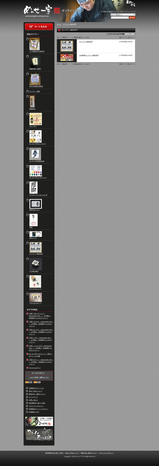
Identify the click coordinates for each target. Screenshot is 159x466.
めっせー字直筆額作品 (36, 161)
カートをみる (39, 26)
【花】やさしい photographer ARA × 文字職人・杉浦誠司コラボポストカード (41, 362)
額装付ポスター (34, 210)
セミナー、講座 (34, 91)
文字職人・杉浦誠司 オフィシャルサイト (39, 421)
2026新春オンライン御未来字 (89, 55)
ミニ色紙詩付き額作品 (36, 51)
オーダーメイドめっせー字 (38, 195)
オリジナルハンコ (35, 289)
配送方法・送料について (37, 394)
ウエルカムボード (35, 303)
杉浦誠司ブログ (34, 412)
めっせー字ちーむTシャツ (38, 177)
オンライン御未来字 (36, 254)
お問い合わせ (33, 400)
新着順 (132, 34)
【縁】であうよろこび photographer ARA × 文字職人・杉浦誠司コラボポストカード (40, 316)
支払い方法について (35, 391)
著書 (30, 227)
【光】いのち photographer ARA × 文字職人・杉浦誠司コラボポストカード (40, 340)
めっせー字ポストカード (37, 144)
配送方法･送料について (89, 453)
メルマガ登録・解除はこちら (39, 377)
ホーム (59, 24)
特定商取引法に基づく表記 (54, 453)
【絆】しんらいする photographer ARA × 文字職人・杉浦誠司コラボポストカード (40, 348)
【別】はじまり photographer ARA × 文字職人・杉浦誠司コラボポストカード (41, 332)
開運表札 (32, 109)
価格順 (127, 34)
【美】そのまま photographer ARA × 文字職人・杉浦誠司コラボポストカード (41, 324)
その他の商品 (33, 271)
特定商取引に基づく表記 (37, 403)
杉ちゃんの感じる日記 (39, 435)
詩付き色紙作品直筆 (36, 86)
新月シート (33, 238)
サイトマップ (33, 397)
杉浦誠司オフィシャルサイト (38, 409)
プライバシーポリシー (36, 406)
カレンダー (33, 126)
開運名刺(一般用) (35, 69)
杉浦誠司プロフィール (36, 388)
